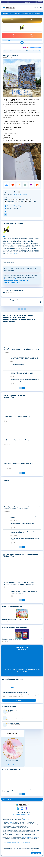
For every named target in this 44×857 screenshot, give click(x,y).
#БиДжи (15, 199)
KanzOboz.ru (26, 819)
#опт (26, 201)
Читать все (19, 700)
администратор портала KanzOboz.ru (22, 814)
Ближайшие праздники (12, 679)
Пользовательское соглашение (29, 837)
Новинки (7, 40)
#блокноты (21, 199)
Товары (12, 50)
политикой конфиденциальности (20, 840)
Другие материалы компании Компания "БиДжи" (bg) (20, 555)
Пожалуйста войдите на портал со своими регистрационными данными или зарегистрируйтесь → (19, 280)
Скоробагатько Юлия (13, 760)
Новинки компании (21, 50)
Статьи (6, 480)
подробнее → (14, 253)
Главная (6, 50)
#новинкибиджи (20, 201)
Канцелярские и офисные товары (10, 8)
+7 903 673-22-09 (22, 812)
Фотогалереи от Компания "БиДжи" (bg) (14, 396)
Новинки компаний (16, 197)
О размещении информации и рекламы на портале (16, 842)
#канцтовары (32, 201)
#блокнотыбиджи (9, 201)
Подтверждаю (36, 853)
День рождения (9, 706)
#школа (12, 203)
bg (4, 236)
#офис (6, 203)
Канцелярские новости (12, 607)
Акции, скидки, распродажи (14, 627)
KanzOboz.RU (7, 799)
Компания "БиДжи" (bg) (33, 50)
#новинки (28, 199)
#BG (10, 199)
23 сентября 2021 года (20, 194)
